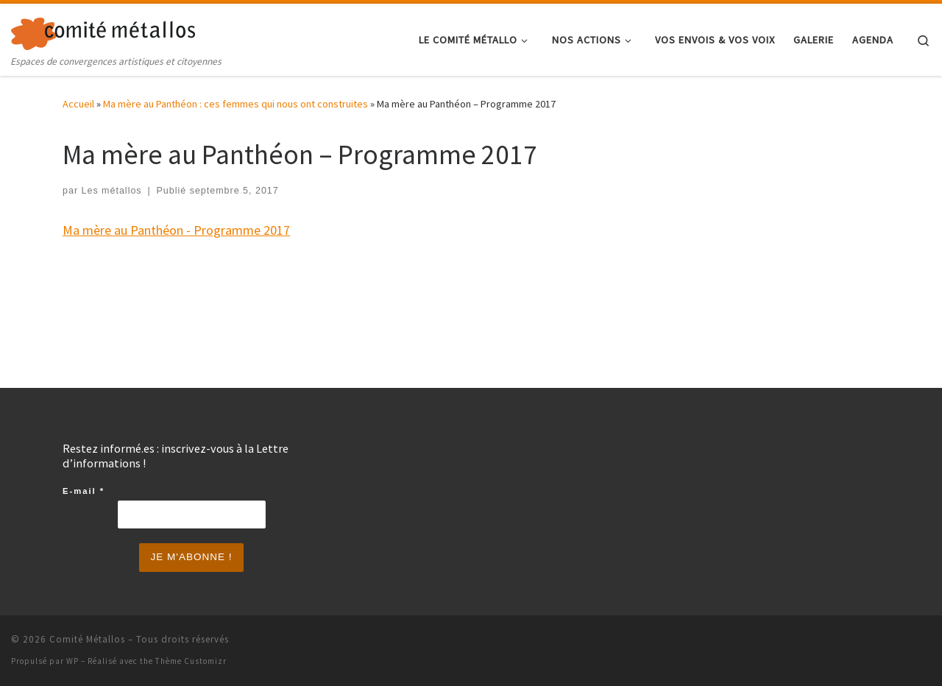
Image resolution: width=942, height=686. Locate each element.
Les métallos (112, 190)
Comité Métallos (87, 639)
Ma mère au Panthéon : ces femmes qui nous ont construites (235, 103)
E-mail (84, 491)
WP (72, 661)
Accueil (78, 103)
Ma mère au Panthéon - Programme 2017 (176, 230)
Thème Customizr (191, 661)
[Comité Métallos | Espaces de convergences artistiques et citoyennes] (103, 30)
